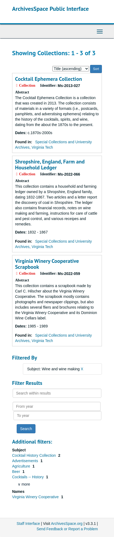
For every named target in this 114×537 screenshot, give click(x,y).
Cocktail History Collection (34, 455)
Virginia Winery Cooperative (36, 497)
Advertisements (25, 461)
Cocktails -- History (28, 477)
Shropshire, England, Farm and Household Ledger (50, 164)
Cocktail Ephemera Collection (48, 78)
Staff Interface (28, 523)
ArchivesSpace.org (67, 523)
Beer (16, 471)
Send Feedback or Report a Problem (67, 529)
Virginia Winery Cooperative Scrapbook (47, 263)
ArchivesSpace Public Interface (50, 8)
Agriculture (21, 466)
